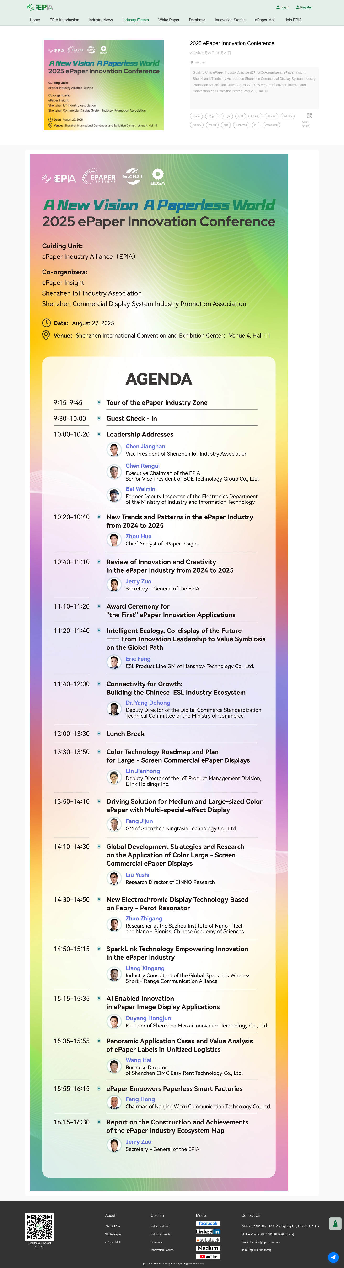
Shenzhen (241, 125)
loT (256, 125)
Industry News (101, 20)
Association (271, 125)
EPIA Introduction (64, 20)
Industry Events (136, 20)
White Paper (168, 20)
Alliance (271, 116)
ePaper (196, 116)
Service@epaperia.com (265, 1242)
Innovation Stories (230, 20)
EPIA (240, 116)
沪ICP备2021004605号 (191, 1263)
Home (35, 20)
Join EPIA (293, 20)
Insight (227, 116)
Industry (255, 116)
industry (197, 125)
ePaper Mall (265, 20)
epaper (212, 125)
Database (197, 20)
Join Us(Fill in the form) (256, 1250)
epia (226, 125)
